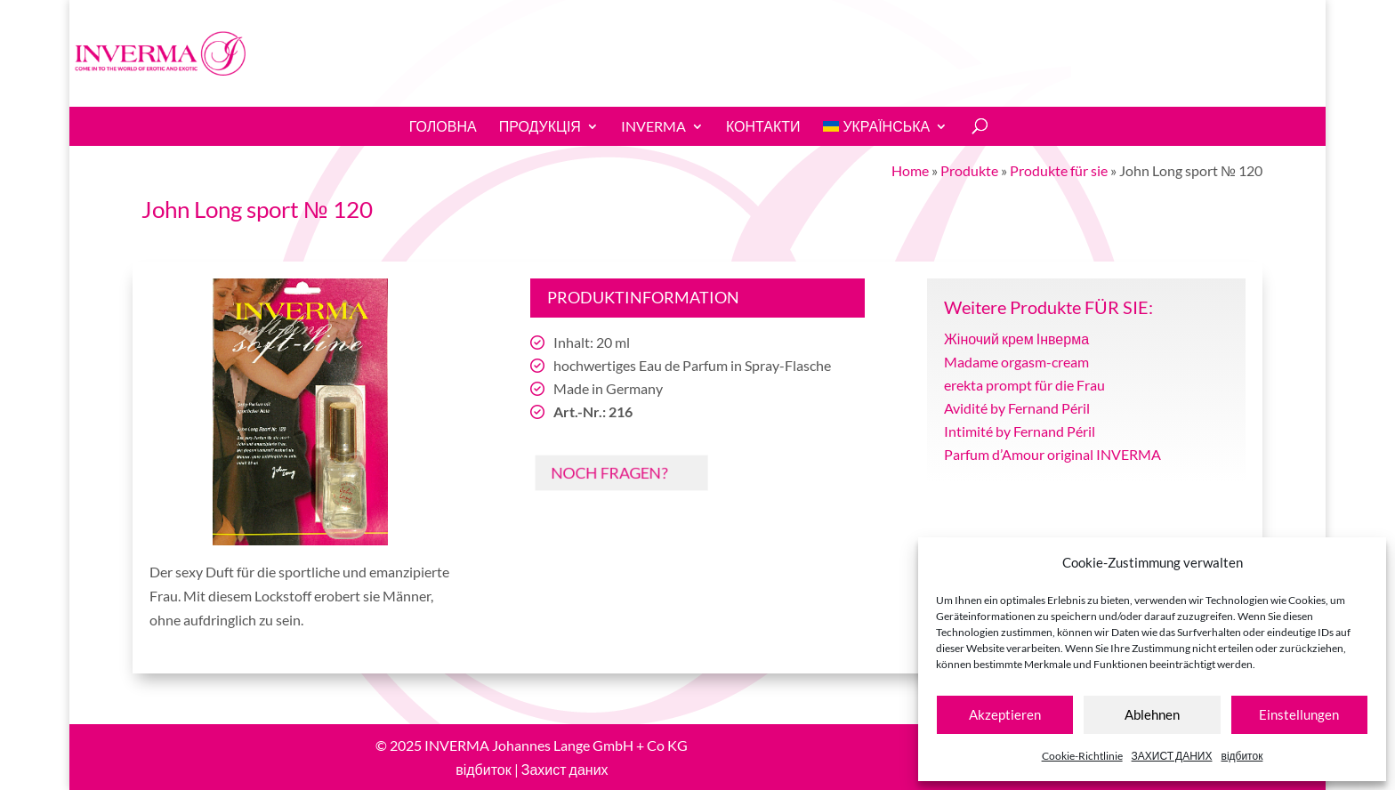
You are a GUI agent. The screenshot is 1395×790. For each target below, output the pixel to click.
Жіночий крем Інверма (1016, 338)
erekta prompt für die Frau (1024, 384)
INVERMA (653, 126)
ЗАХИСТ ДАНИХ (1172, 755)
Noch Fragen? (604, 472)
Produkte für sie (1059, 170)
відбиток (1242, 755)
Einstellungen (1299, 714)
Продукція (540, 126)
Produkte (969, 170)
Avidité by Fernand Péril (1017, 407)
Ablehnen (1152, 714)
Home (910, 170)
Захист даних (565, 769)
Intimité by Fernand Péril (1019, 431)
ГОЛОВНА (443, 126)
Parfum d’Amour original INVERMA (1052, 454)
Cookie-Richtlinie (1082, 755)
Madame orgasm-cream (1016, 361)
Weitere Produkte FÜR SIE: (1048, 307)
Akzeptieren (1005, 714)
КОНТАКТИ (763, 126)
